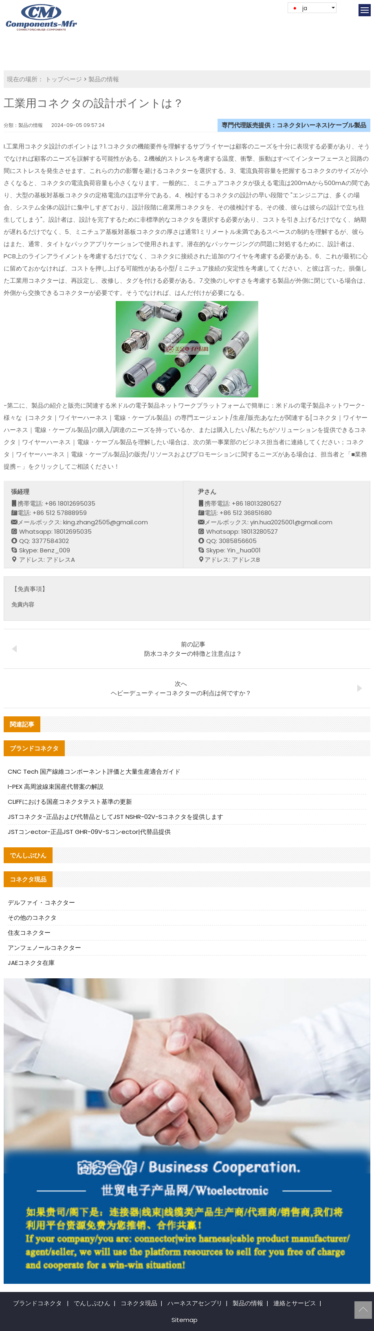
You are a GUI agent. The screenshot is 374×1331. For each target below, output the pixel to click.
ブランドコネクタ (37, 1303)
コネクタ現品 (139, 1303)
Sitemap (185, 1320)
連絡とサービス (294, 1303)
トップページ (63, 79)
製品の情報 (103, 79)
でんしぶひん (92, 1303)
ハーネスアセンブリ (194, 1303)
